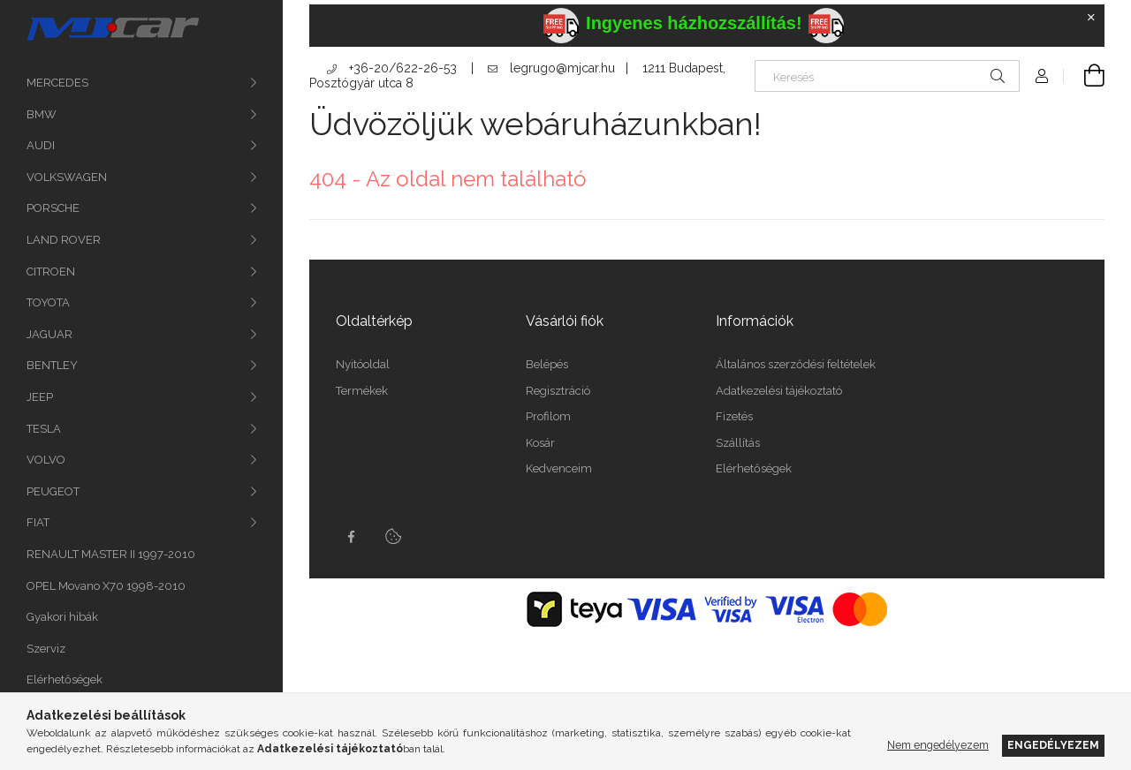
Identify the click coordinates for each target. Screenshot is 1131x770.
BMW (42, 114)
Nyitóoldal (363, 364)
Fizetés (734, 416)
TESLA (44, 428)
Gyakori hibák (62, 616)
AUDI (41, 145)
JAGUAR (49, 334)
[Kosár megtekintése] (1084, 76)
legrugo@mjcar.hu (551, 68)
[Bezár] (1091, 17)
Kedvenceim (559, 468)
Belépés (547, 364)
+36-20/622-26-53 (392, 68)
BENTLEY (52, 365)
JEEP (40, 397)
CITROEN (51, 271)
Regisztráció (558, 390)
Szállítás (738, 442)
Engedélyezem (1053, 744)
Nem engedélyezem (938, 744)
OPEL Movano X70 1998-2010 (106, 586)
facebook (351, 537)
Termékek (362, 390)
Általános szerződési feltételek (796, 364)
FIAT (38, 522)
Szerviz (46, 648)
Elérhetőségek (64, 679)
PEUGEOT (53, 491)
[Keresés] (887, 76)
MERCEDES (57, 82)
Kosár (540, 442)
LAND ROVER (64, 239)
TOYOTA (48, 302)
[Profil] (1042, 76)
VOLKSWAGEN (67, 177)
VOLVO (46, 459)
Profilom (548, 416)
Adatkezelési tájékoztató (779, 390)
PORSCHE (53, 208)
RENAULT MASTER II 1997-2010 (111, 554)
